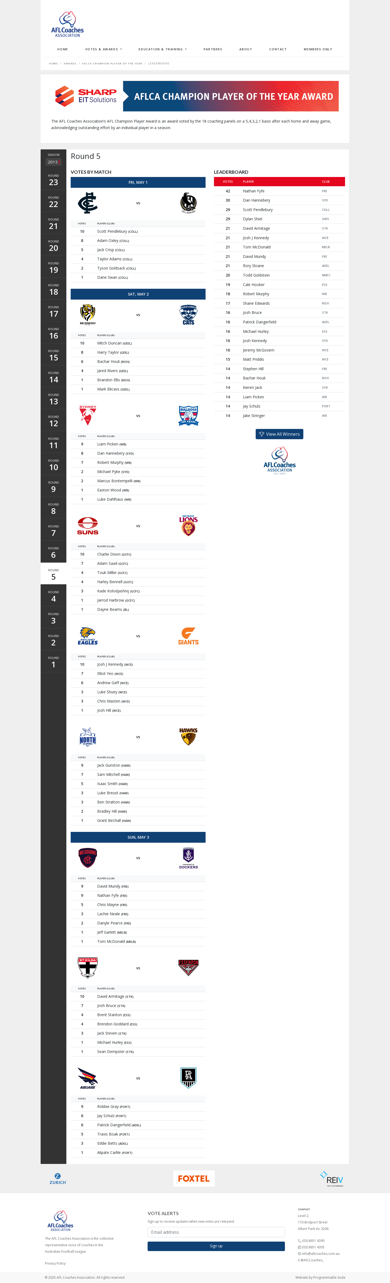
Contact (278, 49)
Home (62, 49)
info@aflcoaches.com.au (321, 1253)
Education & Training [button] (161, 49)
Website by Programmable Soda (320, 1277)
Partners (213, 49)
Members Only (318, 49)
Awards (70, 63)
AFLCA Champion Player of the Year (112, 63)
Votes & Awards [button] (102, 49)
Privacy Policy (55, 1263)
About (245, 49)
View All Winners (279, 434)
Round (53, 180)
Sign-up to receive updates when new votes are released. (191, 1221)
